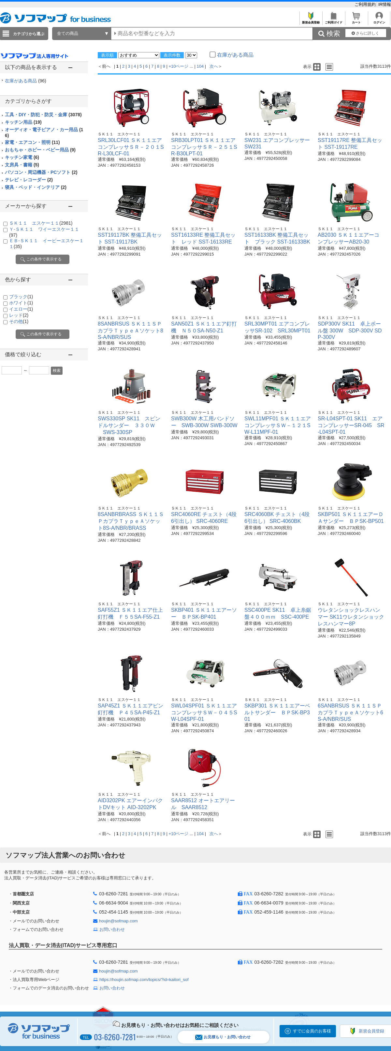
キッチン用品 (23, 122)
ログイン (379, 20)
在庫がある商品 (25, 80)
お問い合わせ (112, 929)
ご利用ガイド (333, 20)
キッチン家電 (22, 157)
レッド (18, 315)
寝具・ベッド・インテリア (35, 187)
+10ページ (178, 66)
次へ (214, 66)
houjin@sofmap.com (118, 920)
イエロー (21, 309)
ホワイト (21, 302)
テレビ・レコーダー (29, 179)
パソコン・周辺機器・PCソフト (41, 172)
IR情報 (384, 4)
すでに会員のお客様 (312, 1031)
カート (356, 20)
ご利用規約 (366, 4)
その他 (18, 321)
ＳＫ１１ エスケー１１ (40, 223)
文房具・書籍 (22, 164)
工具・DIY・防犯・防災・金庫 (43, 114)
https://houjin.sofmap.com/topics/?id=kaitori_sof (144, 979)
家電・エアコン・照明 (32, 142)
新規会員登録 (310, 20)
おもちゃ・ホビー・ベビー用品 (40, 149)
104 (200, 66)
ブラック (21, 296)
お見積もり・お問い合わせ (223, 1037)
